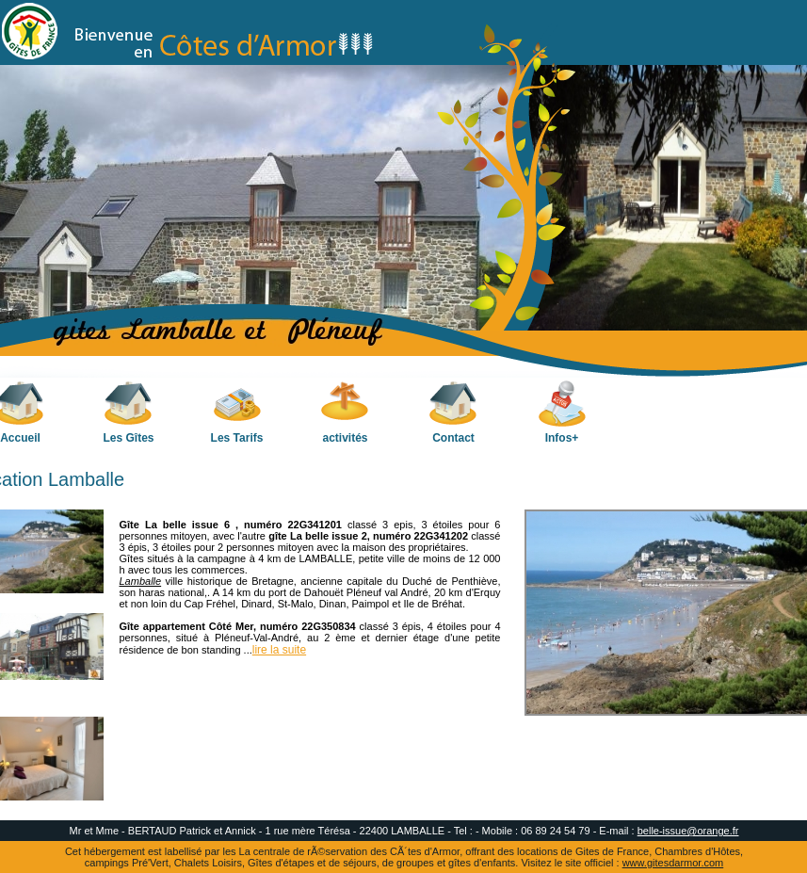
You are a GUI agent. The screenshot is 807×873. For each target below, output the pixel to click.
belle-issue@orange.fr (688, 830)
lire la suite (279, 649)
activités (345, 412)
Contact (453, 412)
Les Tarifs (237, 412)
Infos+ (561, 412)
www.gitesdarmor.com (673, 862)
